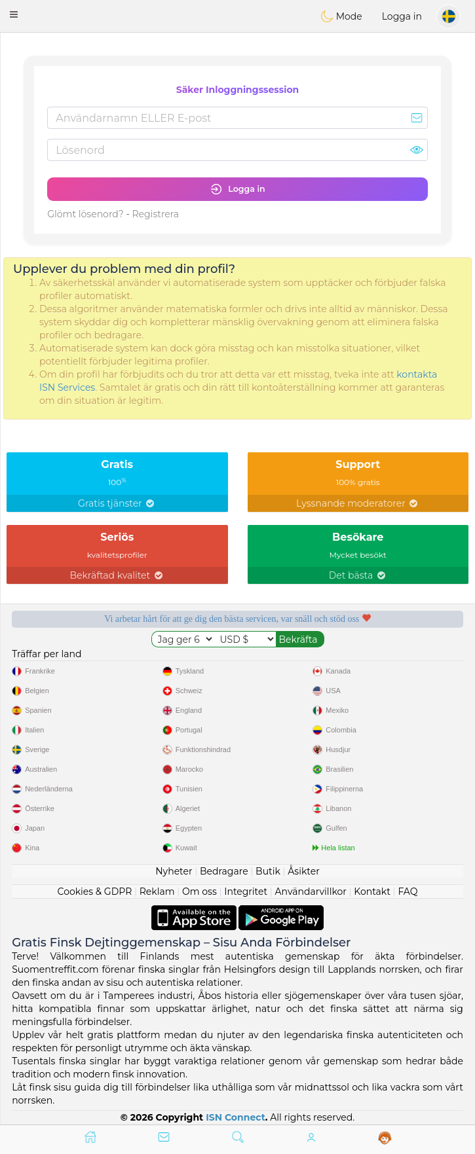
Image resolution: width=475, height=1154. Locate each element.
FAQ (407, 891)
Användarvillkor (311, 891)
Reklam (157, 891)
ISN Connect (235, 1117)
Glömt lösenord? (85, 214)
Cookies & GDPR (95, 891)
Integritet (245, 891)
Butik (268, 871)
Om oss (199, 891)
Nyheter (173, 871)
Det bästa (358, 575)
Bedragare (224, 871)
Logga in (402, 16)
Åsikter (303, 871)
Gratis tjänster (117, 503)
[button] (14, 14)
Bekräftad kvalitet (117, 575)
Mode (341, 16)
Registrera (155, 214)
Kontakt (372, 891)
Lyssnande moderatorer (357, 503)
